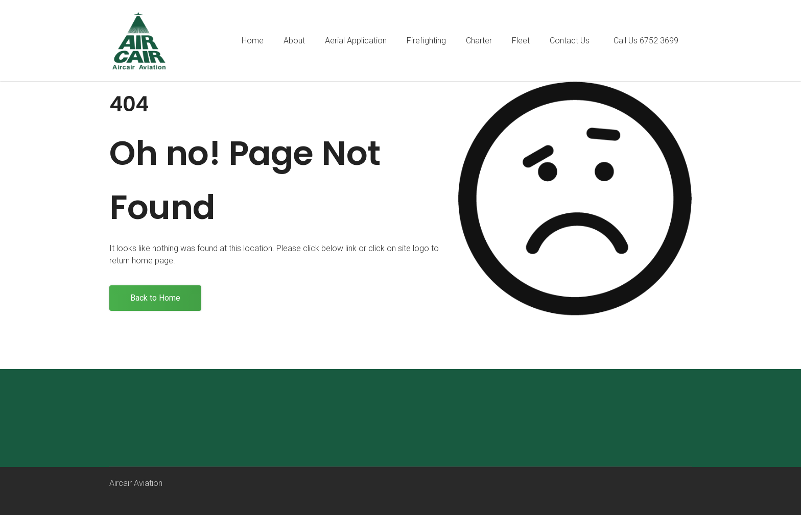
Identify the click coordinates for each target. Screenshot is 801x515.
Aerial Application (356, 40)
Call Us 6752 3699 (646, 40)
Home (253, 40)
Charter (479, 40)
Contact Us (570, 40)
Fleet (521, 40)
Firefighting (426, 40)
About (294, 40)
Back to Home (155, 298)
